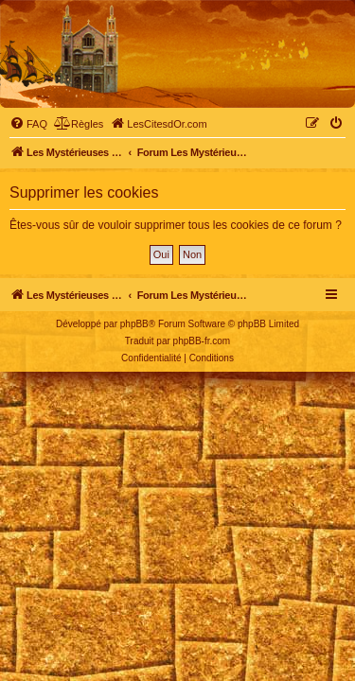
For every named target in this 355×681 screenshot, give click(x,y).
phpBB (134, 324)
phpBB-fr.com (202, 341)
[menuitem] (28, 124)
